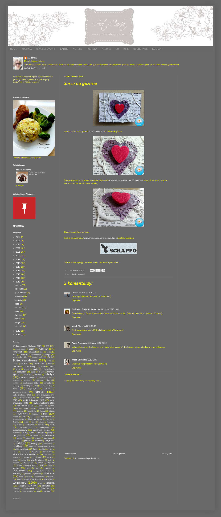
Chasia (75, 292)
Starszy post (167, 454)
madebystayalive (18, 419)
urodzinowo (19, 470)
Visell (74, 326)
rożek (42, 449)
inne (15, 388)
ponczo (28, 438)
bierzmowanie (36, 355)
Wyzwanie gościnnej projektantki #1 (100, 238)
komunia (50, 408)
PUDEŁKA (92, 49)
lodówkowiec (46, 417)
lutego (18, 322)
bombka (23, 357)
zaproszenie (29, 488)
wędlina (28, 474)
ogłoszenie (44, 427)
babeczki (24, 355)
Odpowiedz (76, 300)
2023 (18, 244)
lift (24, 416)
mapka (16, 422)
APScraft (17, 351)
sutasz (15, 460)
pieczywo (40, 433)
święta (50, 465)
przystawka (50, 441)
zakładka (46, 486)
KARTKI (64, 49)
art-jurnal (32, 352)
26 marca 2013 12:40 (88, 292)
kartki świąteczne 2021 (44, 403)
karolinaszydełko (20, 392)
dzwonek (42, 377)
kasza (52, 406)
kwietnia (19, 315)
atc (41, 352)
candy (23, 363)
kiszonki (25, 408)
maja (17, 311)
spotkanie (37, 457)
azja (14, 355)
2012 (18, 331)
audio (49, 352)
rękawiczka (32, 446)
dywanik (38, 375)
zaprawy (16, 488)
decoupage (21, 372)
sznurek (16, 463)
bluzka (15, 357)
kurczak (35, 414)
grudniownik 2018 (30, 383)
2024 (18, 241)
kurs (45, 413)
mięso (26, 422)
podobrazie (34, 435)
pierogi (49, 433)
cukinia (26, 369)
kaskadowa (43, 406)
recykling (17, 446)
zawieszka (45, 488)
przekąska (48, 438)
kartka (74, 274)
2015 (18, 274)
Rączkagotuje (47, 443)
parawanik (16, 433)
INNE (126, 49)
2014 (18, 278)
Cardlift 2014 (39, 364)
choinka (16, 366)
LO (117, 49)
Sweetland (24, 460)
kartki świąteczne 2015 (22, 395)
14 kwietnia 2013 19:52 (87, 360)
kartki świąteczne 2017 (26, 398)
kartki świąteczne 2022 (25, 406)
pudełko (20, 443)
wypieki (26, 479)
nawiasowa (30, 425)
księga (51, 411)
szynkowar (30, 465)
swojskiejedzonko (37, 460)
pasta (25, 433)
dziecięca (49, 374)
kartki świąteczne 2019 (33, 400)
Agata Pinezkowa (79, 343)
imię (36, 386)
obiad (52, 424)
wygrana (50, 476)
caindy (15, 364)
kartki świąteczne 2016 (45, 395)
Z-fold (40, 483)
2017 (18, 267)
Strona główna (119, 454)
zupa (38, 491)
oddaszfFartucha (25, 427)
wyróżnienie (36, 479)
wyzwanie (82, 274)
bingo (47, 354)
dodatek (41, 372)
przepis (27, 441)
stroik (49, 457)
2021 (18, 252)
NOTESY (77, 49)
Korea (42, 411)
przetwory (39, 441)
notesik (41, 424)
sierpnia (18, 300)
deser (33, 372)
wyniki (19, 479)
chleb (49, 364)
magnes (49, 419)
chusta (42, 366)
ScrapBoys (35, 452)
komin (33, 408)
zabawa (50, 483)
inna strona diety (46, 386)
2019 (18, 259)
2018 (18, 263)
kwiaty (15, 417)
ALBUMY (106, 49)
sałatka (15, 452)
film (50, 377)
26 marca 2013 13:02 (110, 309)
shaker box (47, 452)
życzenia (46, 491)
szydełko (50, 463)
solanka (15, 457)
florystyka (16, 380)
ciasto (18, 369)
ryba (50, 449)
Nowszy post (70, 454)
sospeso (25, 457)
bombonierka (37, 357)
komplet (41, 408)
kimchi (17, 408)
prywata (38, 438)
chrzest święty (29, 366)
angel (74, 360)
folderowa (39, 380)
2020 (18, 256)
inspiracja (32, 388)
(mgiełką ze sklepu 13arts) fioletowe (126, 180)
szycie (40, 463)
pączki (32, 433)
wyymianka (48, 479)
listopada (19, 289)
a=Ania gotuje (20, 349)
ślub (41, 465)
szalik (50, 460)
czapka (35, 369)
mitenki (41, 422)
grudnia (18, 285)
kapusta (47, 388)
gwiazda (47, 383)
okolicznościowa (20, 430)
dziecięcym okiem (27, 377)
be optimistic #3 (96, 131)
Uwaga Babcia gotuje (42, 471)
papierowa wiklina (41, 430)
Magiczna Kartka (35, 419)
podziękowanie (48, 435)
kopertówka (31, 411)
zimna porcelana (27, 491)
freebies (15, 383)
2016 (18, 271)
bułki (49, 361)
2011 (18, 335)
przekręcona (17, 441)
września (19, 296)
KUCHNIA (27, 49)
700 (47, 346)
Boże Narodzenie (25, 360)
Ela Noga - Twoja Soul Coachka (86, 309)
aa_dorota (32, 58)
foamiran (27, 380)
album (31, 349)
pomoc (19, 438)
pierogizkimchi (19, 435)
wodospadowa (39, 477)
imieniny (26, 386)
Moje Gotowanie (23, 170)
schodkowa (25, 452)
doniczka (27, 375)
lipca (17, 304)
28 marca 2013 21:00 (97, 343)
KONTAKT (157, 49)
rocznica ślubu (21, 449)
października (20, 292)
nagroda (19, 425)
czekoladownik (48, 369)
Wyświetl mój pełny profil (34, 68)
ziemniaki (16, 491)
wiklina (21, 477)
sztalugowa (28, 463)
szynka (19, 465)
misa (33, 422)
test (28, 468)
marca (18, 319)
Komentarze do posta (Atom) (87, 458)
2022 (18, 248)
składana (48, 455)
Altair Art (43, 349)
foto (48, 380)
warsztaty (17, 474)
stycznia (19, 326)
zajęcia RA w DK (28, 486)
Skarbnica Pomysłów (24, 454)
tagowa (16, 468)
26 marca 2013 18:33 (87, 326)
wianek (38, 474)
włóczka (29, 477)
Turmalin (48, 468)
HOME (13, 49)
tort (37, 468)
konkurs (20, 411)
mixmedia (50, 422)
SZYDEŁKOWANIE (46, 49)
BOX (50, 357)
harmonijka (16, 386)
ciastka (51, 366)
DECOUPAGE (140, 49)
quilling (34, 443)
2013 (18, 282)
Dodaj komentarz (73, 374)
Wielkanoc (49, 473)
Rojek (35, 449)
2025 (18, 237)
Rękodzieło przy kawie (46, 446)
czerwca (19, 307)
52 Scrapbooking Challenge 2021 (27, 346)
